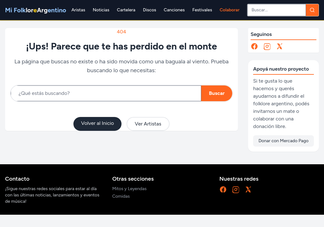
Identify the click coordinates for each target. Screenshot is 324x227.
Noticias (101, 10)
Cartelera (126, 10)
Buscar (217, 93)
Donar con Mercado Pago (283, 140)
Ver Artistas (148, 124)
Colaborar (230, 10)
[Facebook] (254, 46)
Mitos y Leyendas (129, 188)
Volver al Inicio (97, 123)
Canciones (174, 10)
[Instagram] (267, 46)
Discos (149, 10)
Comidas (121, 196)
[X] (280, 46)
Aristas (78, 10)
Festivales (202, 10)
